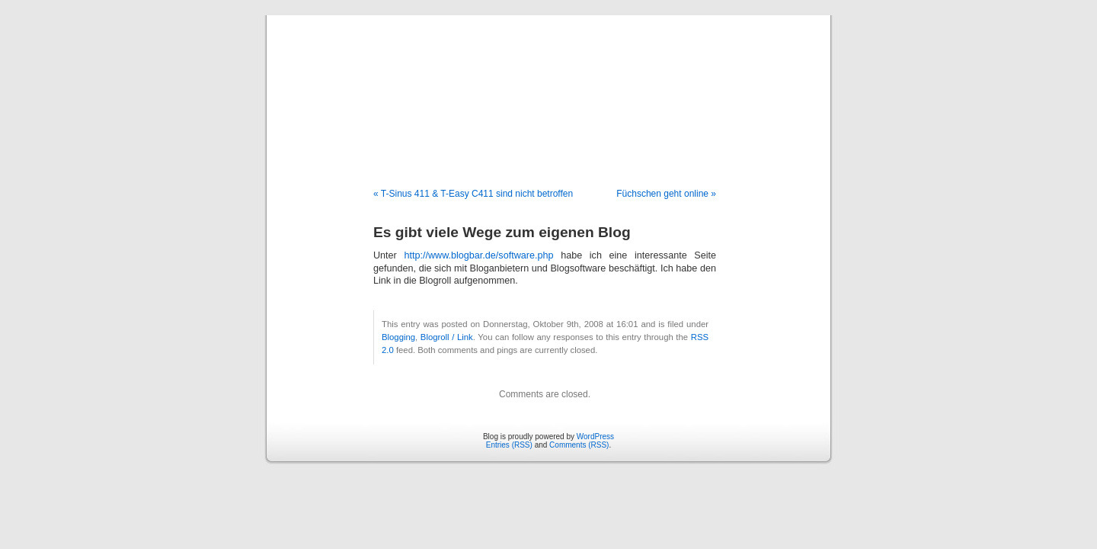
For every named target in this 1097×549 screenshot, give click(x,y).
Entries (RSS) (509, 445)
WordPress (595, 436)
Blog (549, 85)
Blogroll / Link (447, 337)
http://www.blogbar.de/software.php (478, 255)
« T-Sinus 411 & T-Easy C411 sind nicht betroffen (473, 193)
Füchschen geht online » (666, 193)
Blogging (398, 337)
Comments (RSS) (579, 445)
